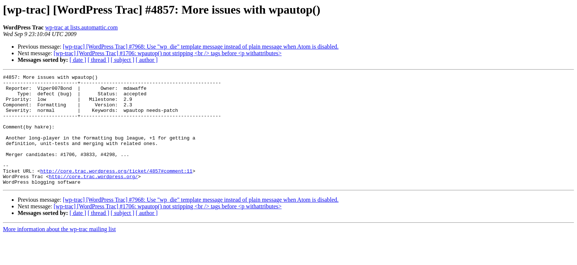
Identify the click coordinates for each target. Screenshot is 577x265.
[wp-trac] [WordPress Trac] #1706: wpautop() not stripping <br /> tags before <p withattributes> (168, 53)
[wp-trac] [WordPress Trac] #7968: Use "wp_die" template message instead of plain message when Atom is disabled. (201, 46)
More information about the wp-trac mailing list (59, 251)
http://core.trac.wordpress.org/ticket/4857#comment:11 (116, 190)
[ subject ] (122, 60)
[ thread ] (98, 60)
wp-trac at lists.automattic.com (81, 27)
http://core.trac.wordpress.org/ (93, 197)
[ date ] (78, 60)
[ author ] (147, 60)
